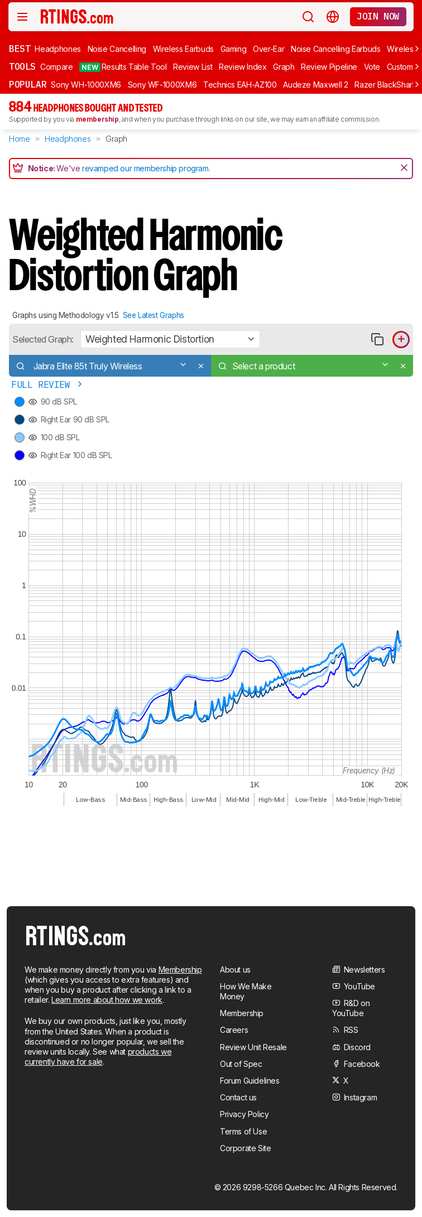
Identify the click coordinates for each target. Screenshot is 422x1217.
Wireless (402, 49)
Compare (56, 66)
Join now (378, 16)
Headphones (58, 49)
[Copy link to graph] (377, 339)
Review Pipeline (329, 66)
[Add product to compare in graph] (401, 339)
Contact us (238, 1097)
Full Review (47, 384)
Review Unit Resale (253, 1047)
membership (97, 119)
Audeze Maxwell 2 (315, 84)
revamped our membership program (145, 168)
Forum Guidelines (250, 1080)
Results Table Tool (122, 67)
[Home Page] (77, 16)
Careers (234, 1030)
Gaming (233, 49)
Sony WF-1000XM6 (162, 84)
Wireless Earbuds (183, 49)
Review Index (243, 66)
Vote (372, 66)
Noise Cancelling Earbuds (336, 49)
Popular (27, 84)
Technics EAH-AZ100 (240, 84)
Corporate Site (245, 1148)
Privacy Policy (244, 1114)
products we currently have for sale (98, 1056)
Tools (22, 66)
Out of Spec (241, 1064)
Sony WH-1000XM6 (86, 84)
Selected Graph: (43, 339)
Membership (180, 969)
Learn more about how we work (106, 999)
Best (19, 48)
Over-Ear (268, 49)
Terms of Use (243, 1131)
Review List (192, 66)
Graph (283, 66)
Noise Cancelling (117, 49)
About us (235, 969)
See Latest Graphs (153, 315)
